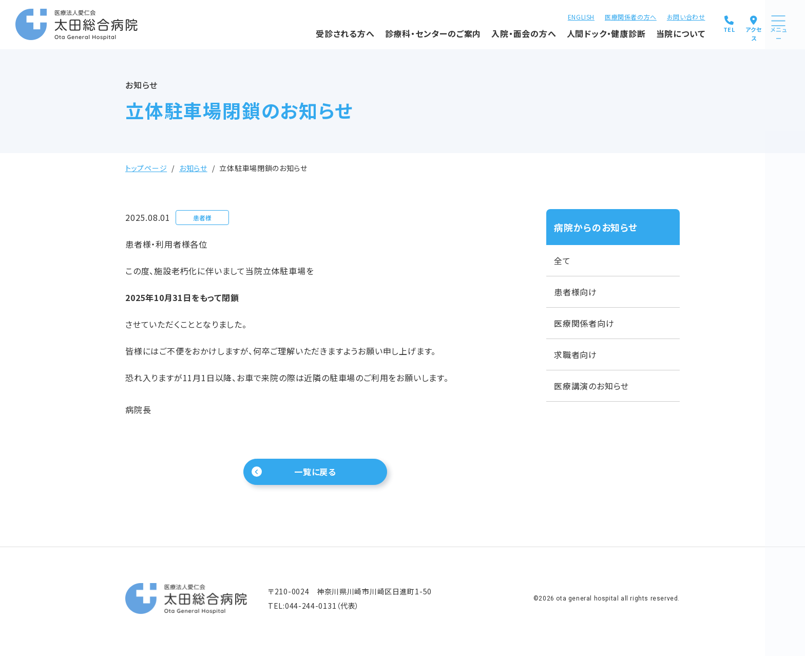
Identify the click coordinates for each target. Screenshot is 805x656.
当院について (645, 32)
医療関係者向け (584, 323)
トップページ (146, 168)
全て (562, 260)
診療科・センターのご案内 (398, 32)
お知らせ (193, 168)
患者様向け (575, 292)
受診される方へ (310, 32)
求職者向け (575, 354)
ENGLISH (545, 15)
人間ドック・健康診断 (570, 32)
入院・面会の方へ (488, 32)
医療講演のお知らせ (591, 386)
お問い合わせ (650, 15)
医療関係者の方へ (596, 15)
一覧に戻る (315, 474)
